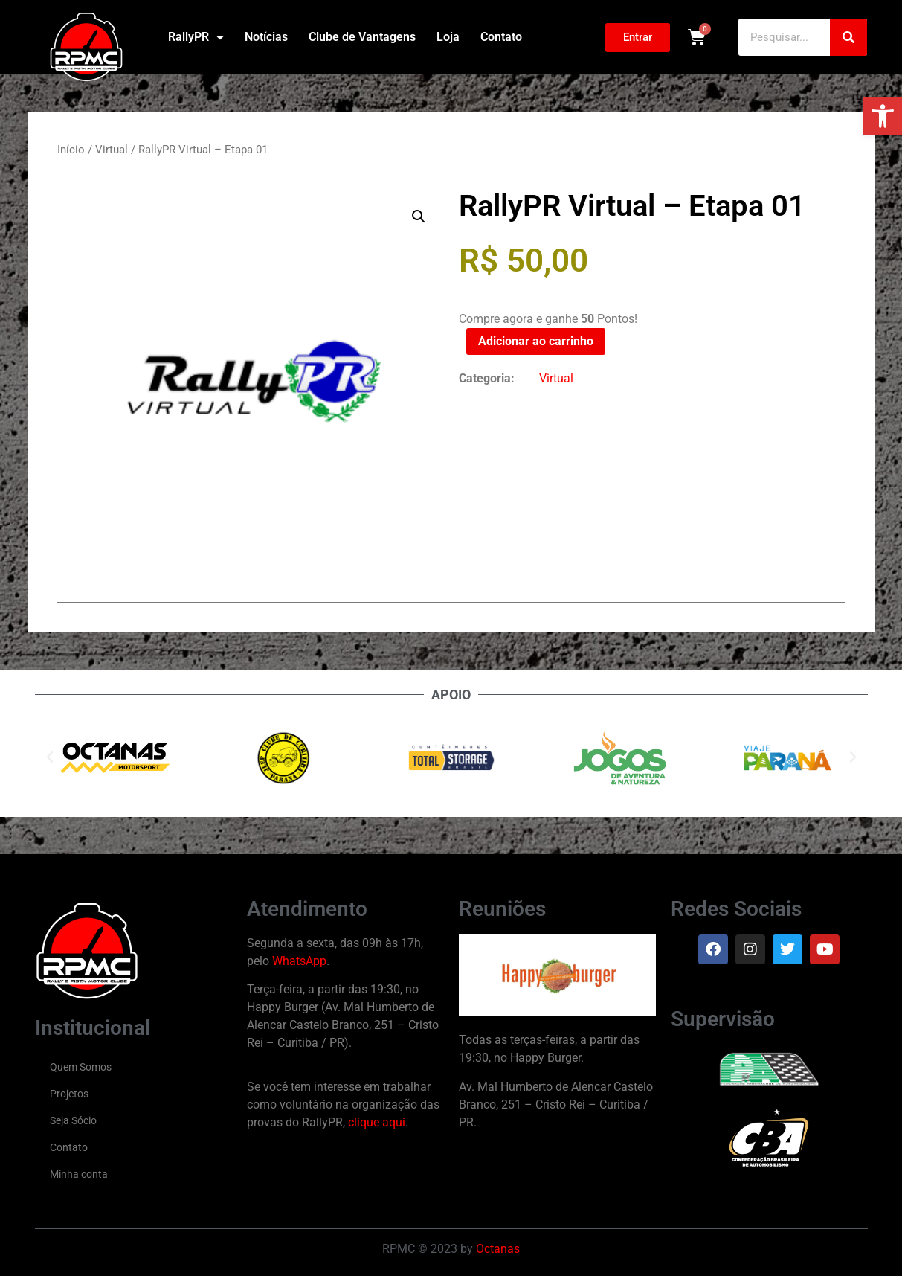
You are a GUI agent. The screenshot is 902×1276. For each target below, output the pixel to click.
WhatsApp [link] (299, 961)
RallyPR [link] (196, 37)
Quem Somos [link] (81, 1067)
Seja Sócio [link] (73, 1120)
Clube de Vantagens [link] (362, 37)
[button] (418, 216)
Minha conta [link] (79, 1174)
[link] (882, 116)
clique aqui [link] (376, 1122)
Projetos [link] (69, 1094)
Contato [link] (501, 37)
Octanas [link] (498, 1249)
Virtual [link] (111, 149)
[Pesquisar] (848, 37)
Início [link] (71, 149)
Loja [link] (448, 37)
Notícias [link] (266, 37)
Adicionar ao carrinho (535, 341)
